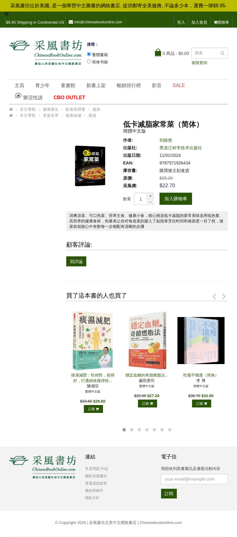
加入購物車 (175, 198)
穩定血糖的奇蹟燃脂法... (146, 375)
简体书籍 (100, 62)
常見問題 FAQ (96, 469)
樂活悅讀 (29, 96)
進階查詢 (199, 62)
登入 (181, 22)
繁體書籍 (100, 54)
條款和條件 (94, 490)
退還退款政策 (96, 483)
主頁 (19, 85)
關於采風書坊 (96, 476)
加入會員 (199, 22)
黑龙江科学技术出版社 (181, 147)
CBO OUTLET (69, 97)
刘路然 (166, 140)
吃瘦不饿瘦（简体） (201, 375)
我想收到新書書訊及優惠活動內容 (190, 468)
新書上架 (96, 85)
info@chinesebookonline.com (95, 22)
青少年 (42, 85)
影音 (157, 85)
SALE (179, 85)
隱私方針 (92, 498)
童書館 (68, 85)
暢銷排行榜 (129, 85)
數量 (127, 199)
